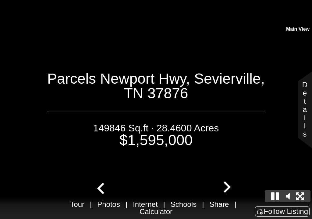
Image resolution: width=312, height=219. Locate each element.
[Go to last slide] (101, 188)
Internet (145, 204)
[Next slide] (226, 188)
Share (219, 204)
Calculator (156, 211)
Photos (108, 204)
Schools (184, 204)
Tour (77, 204)
